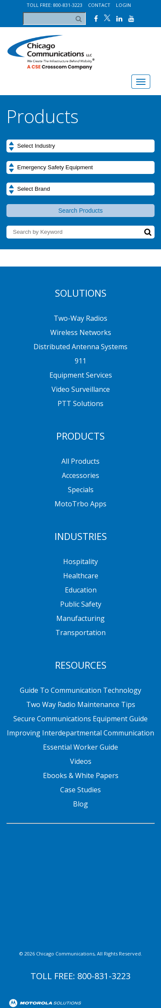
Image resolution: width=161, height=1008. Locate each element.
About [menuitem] (50, 978)
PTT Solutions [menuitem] (80, 403)
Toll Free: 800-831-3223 (54, 5)
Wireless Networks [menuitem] (80, 332)
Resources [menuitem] (80, 664)
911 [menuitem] (80, 361)
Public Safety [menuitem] (80, 604)
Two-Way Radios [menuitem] (80, 318)
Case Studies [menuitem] (80, 789)
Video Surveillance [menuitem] (81, 389)
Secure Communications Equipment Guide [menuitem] (80, 718)
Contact (99, 5)
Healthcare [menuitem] (80, 575)
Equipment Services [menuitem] (80, 375)
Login (123, 5)
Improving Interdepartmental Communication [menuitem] (80, 733)
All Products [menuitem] (80, 461)
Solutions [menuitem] (80, 292)
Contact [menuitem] (110, 978)
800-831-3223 (104, 895)
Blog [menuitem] (80, 804)
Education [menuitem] (81, 590)
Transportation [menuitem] (80, 632)
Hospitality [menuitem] (80, 561)
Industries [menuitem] (81, 536)
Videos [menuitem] (80, 761)
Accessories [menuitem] (80, 475)
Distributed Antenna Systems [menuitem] (80, 346)
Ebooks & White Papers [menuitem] (80, 775)
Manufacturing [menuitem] (80, 618)
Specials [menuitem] (81, 489)
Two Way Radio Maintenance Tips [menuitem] (80, 704)
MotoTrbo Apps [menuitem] (80, 504)
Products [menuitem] (80, 435)
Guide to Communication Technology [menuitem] (80, 690)
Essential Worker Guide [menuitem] (80, 747)
